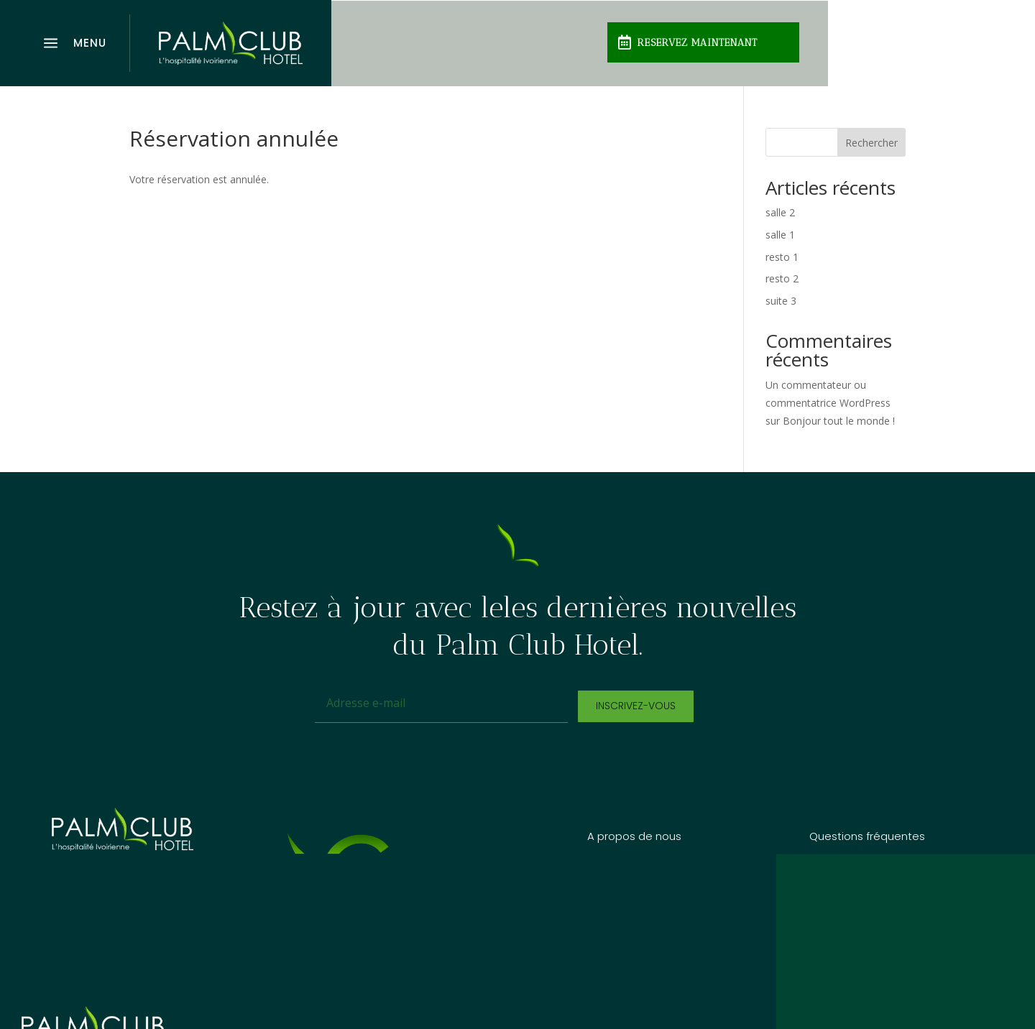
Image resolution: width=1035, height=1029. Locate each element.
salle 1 (780, 234)
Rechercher (871, 142)
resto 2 (782, 278)
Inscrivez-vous (636, 705)
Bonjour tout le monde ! (839, 421)
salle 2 (780, 212)
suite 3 (780, 301)
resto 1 (782, 257)
